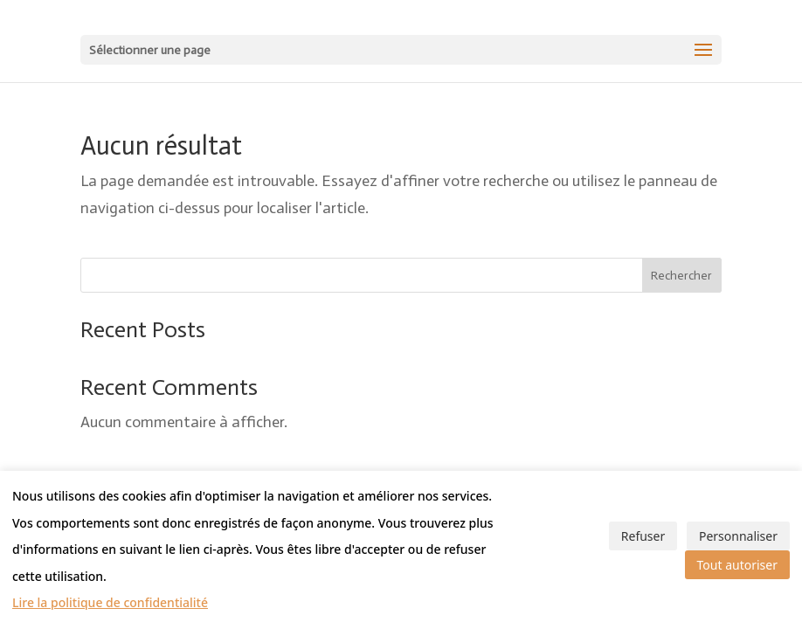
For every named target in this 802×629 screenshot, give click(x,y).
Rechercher (681, 275)
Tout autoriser (737, 564)
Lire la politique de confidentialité (110, 602)
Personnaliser (738, 536)
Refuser (643, 536)
